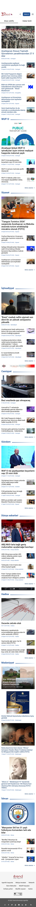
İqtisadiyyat (7, 288)
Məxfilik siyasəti (21, 889)
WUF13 (5, 119)
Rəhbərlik (31, 882)
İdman (4, 798)
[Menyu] (33, 14)
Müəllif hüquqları (24, 886)
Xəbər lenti (27, 21)
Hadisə (5, 594)
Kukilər (30, 889)
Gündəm (6, 441)
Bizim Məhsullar (11, 886)
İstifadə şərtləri (8, 889)
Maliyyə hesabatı (21, 882)
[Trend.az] (6, 14)
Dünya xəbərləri (9, 515)
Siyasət (5, 192)
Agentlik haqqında (7, 882)
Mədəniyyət (7, 662)
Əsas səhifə (9, 21)
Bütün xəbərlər (29, 188)
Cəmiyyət (6, 371)
